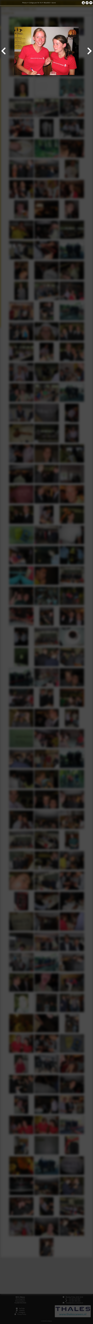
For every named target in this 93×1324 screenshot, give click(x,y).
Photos (24, 3)
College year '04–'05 (35, 3)
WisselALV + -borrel (50, 3)
